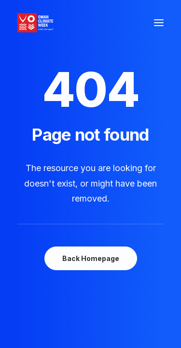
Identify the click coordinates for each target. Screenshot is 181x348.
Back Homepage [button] (90, 258)
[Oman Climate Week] (35, 22)
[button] (159, 22)
